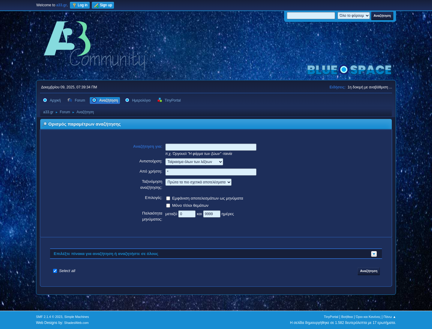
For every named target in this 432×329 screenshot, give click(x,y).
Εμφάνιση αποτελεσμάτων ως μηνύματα (207, 198)
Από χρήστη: (151, 171)
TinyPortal (331, 317)
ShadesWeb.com (76, 323)
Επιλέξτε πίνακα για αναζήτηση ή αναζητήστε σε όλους (106, 253)
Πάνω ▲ (390, 317)
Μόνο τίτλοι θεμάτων (190, 205)
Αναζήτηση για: (148, 146)
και (200, 213)
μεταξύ (171, 213)
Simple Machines (76, 317)
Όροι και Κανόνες (368, 317)
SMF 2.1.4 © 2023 (49, 317)
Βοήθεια (347, 317)
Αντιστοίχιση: (150, 161)
